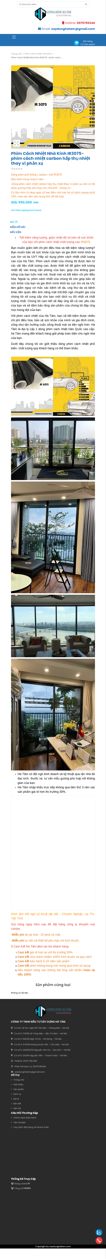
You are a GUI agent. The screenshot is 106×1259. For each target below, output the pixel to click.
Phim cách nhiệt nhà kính (38, 53)
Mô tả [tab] (13, 222)
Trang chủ (16, 53)
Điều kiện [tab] (15, 232)
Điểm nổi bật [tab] (18, 227)
